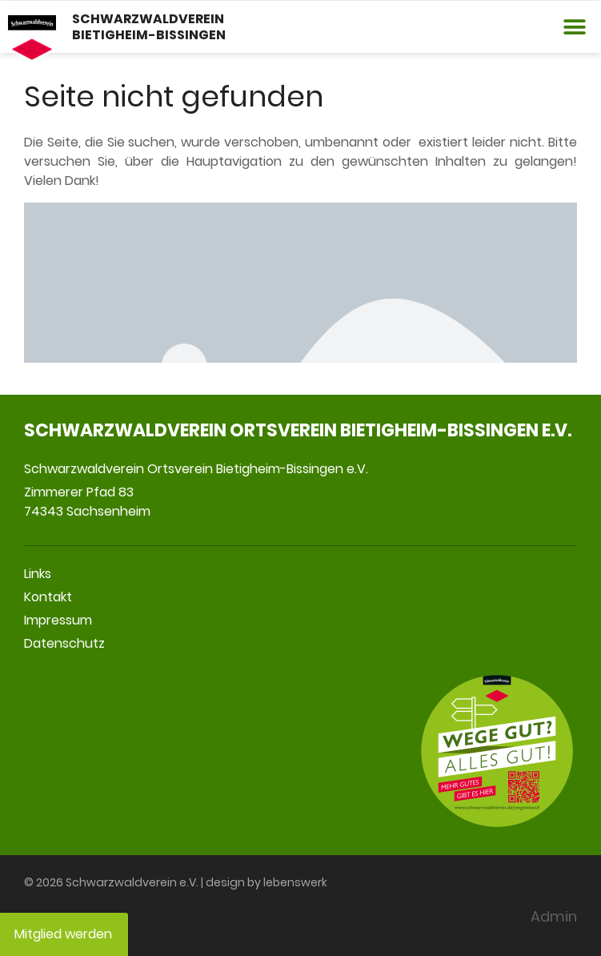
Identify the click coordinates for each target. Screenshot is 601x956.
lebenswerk (295, 882)
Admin (554, 916)
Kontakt (48, 597)
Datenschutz (64, 643)
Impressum (58, 620)
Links (37, 573)
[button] (575, 27)
